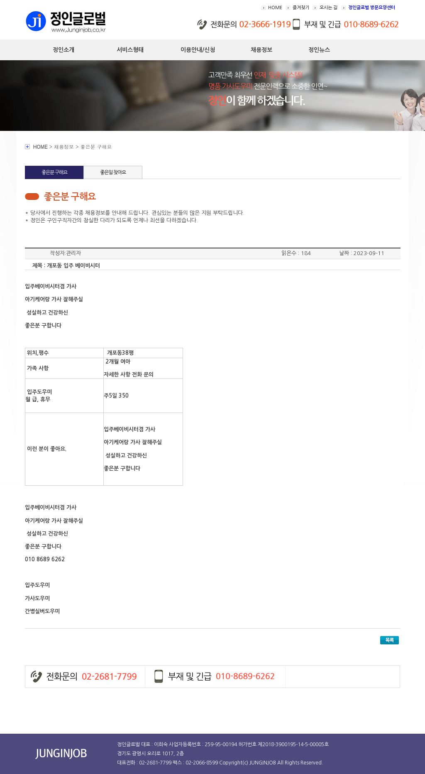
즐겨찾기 (301, 7)
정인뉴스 (319, 50)
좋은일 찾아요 (113, 172)
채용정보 (261, 50)
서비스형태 (130, 50)
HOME (275, 7)
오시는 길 (328, 7)
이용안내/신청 (198, 50)
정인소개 (63, 50)
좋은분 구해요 (54, 172)
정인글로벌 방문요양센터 (371, 7)
